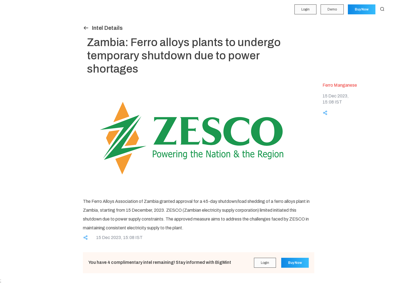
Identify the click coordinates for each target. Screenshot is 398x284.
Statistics (14, 75)
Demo (331, 9)
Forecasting (16, 44)
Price (11, 33)
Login (304, 9)
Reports (13, 86)
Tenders (13, 65)
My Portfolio (16, 22)
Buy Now (361, 9)
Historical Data (19, 97)
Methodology (18, 107)
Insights (13, 54)
